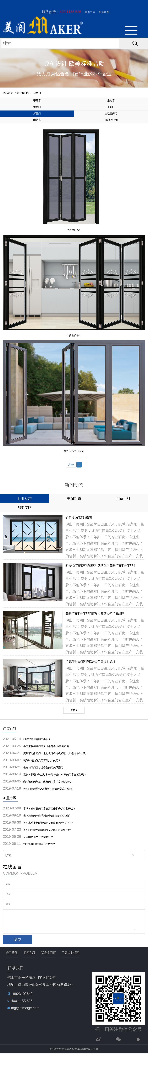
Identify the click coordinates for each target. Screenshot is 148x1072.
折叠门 (48, 93)
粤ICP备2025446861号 (57, 1067)
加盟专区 (88, 12)
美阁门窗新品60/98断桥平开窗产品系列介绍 (57, 805)
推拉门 (37, 111)
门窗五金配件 (111, 129)
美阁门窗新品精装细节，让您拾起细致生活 (56, 847)
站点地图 (106, 12)
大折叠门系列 (74, 346)
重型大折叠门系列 (74, 462)
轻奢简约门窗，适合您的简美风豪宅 (51, 784)
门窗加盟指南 (89, 970)
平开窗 (37, 102)
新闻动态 (36, 970)
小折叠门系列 (74, 240)
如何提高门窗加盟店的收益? (45, 861)
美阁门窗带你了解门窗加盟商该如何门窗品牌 (106, 626)
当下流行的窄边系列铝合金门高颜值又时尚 (56, 833)
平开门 (111, 111)
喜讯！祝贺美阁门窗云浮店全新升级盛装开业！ (60, 826)
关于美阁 (14, 970)
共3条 (70, 476)
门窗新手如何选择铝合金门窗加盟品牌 (100, 674)
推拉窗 (111, 102)
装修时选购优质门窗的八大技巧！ (49, 777)
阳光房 (37, 129)
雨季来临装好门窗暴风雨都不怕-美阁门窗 (55, 763)
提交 (17, 957)
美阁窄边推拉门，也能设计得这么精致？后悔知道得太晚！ (69, 770)
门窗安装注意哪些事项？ (42, 755)
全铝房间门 (111, 120)
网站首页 (10, 93)
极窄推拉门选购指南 (83, 530)
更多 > (74, 725)
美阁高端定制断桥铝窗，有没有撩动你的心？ (58, 840)
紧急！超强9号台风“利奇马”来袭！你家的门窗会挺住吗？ (67, 791)
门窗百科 (12, 744)
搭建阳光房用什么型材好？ (44, 854)
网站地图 (95, 1067)
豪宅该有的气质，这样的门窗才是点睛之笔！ (58, 798)
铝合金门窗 (30, 93)
